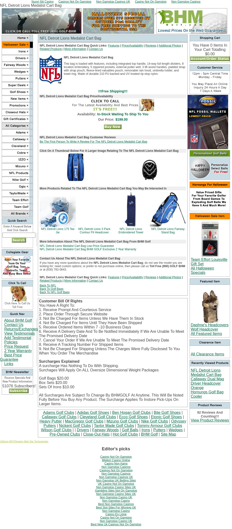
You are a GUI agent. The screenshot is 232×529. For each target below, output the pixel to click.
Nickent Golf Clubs (75, 426)
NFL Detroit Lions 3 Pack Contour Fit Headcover (94, 230)
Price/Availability (132, 45)
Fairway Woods (105, 430)
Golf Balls (130, 430)
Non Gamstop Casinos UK (116, 477)
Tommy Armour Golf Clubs (159, 426)
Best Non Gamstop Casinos (116, 504)
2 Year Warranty (18, 351)
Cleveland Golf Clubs (98, 417)
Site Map (168, 434)
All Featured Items (206, 334)
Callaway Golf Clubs (59, 417)
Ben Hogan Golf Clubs (131, 413)
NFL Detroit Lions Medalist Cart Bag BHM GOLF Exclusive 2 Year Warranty (88, 249)
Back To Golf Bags (51, 289)
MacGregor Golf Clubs (84, 421)
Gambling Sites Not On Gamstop (116, 490)
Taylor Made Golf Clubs (114, 426)
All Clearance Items (207, 354)
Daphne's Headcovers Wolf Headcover (210, 327)
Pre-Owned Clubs (65, 434)
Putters (159, 430)
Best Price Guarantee (11, 357)
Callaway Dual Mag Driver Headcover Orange (207, 383)
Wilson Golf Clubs (56, 430)
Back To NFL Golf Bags (54, 292)
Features (113, 45)
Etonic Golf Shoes (166, 417)
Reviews (150, 45)
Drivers (83, 430)
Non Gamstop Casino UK (116, 497)
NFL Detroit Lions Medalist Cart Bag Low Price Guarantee (77, 246)
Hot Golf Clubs (125, 434)
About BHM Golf (18, 320)
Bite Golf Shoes (167, 413)
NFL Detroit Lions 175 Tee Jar (58, 230)
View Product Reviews (210, 420)
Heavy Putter (51, 421)
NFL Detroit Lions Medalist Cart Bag (206, 372)
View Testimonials (19, 333)
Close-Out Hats (96, 434)
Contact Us (13, 325)
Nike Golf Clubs (154, 421)
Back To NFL (48, 285)
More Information (75, 49)
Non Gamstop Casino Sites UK (116, 487)
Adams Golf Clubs (58, 413)
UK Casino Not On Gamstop (116, 484)
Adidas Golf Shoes (93, 413)
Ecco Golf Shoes (133, 417)
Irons (146, 430)
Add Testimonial (17, 338)
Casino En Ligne (116, 514)
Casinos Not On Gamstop (116, 470)
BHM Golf (149, 434)
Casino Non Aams (116, 463)
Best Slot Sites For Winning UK (116, 507)
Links (8, 364)
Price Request (16, 346)
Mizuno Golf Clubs (122, 421)
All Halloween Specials (202, 270)
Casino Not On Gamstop (116, 457)
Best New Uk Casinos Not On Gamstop (116, 524)
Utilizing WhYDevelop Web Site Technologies (24, 441)
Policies (11, 342)
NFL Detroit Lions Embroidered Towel (130, 230)
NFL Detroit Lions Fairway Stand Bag (167, 230)
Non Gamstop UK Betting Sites (116, 480)
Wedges (176, 430)
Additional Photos (170, 45)
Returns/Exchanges (21, 329)
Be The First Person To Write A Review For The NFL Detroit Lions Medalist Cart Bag (93, 141)
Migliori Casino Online (116, 460)
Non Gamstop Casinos (116, 467)
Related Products (51, 49)
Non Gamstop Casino (116, 500)
